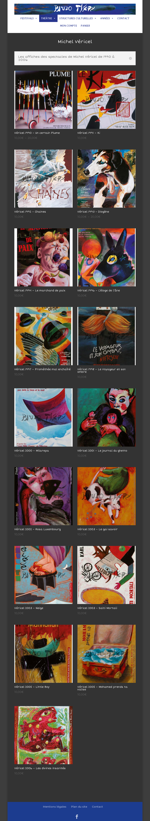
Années (107, 18)
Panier (85, 25)
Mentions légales (54, 806)
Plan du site (79, 806)
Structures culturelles (78, 18)
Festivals (28, 18)
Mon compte (68, 25)
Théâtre (48, 18)
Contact (123, 18)
